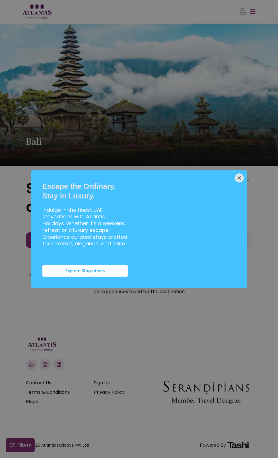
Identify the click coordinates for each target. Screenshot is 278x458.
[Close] (239, 178)
